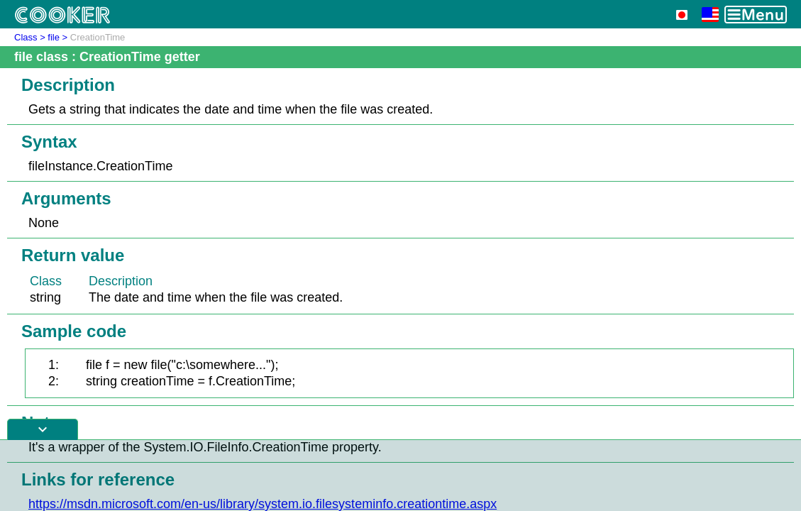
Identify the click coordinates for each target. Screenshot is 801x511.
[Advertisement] (401, 475)
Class (26, 37)
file (54, 37)
